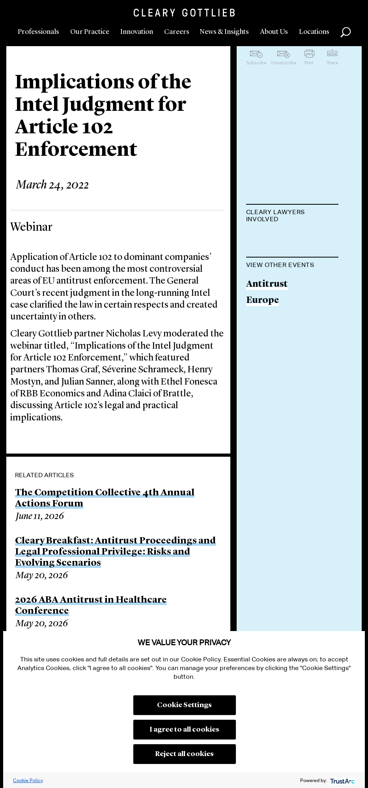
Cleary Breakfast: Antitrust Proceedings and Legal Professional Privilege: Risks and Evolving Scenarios (115, 552)
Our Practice (89, 31)
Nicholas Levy (276, 238)
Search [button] (345, 32)
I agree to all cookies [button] (184, 729)
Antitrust (267, 469)
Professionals (38, 31)
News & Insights (224, 31)
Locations (314, 31)
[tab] (292, 216)
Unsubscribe (283, 62)
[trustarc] (342, 780)
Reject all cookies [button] (184, 754)
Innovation (136, 31)
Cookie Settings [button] (184, 705)
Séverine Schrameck (289, 313)
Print (309, 62)
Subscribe (256, 62)
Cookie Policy (28, 780)
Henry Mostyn (277, 343)
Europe (262, 485)
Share (332, 62)
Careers (176, 31)
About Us (274, 31)
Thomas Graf (275, 283)
